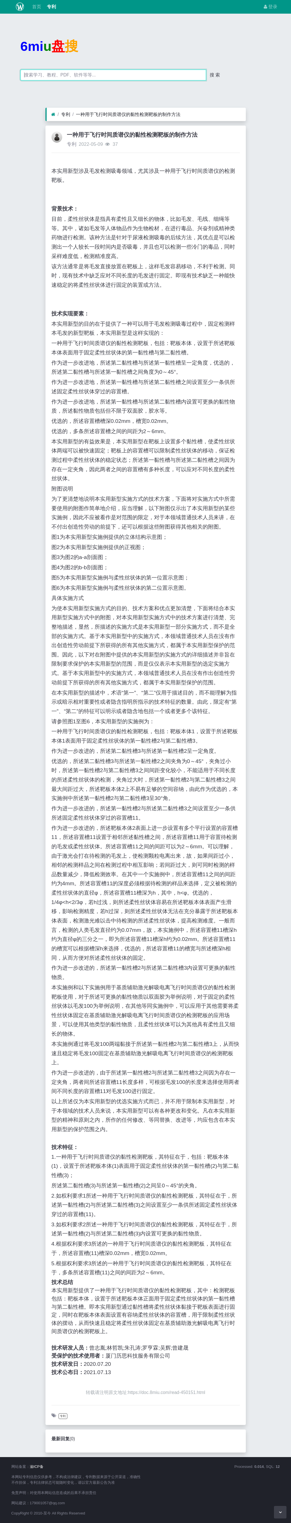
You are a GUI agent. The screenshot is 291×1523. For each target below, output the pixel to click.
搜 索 (215, 74)
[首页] (53, 114)
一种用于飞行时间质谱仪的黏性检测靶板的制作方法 (128, 114)
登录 (270, 6)
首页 (36, 6)
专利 (51, 6)
